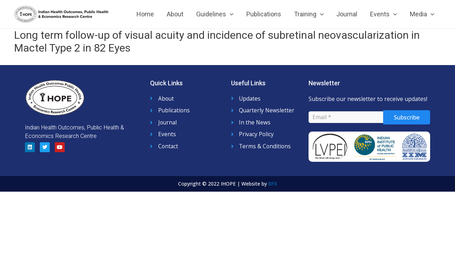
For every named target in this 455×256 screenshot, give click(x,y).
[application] (230, 14)
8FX (272, 183)
